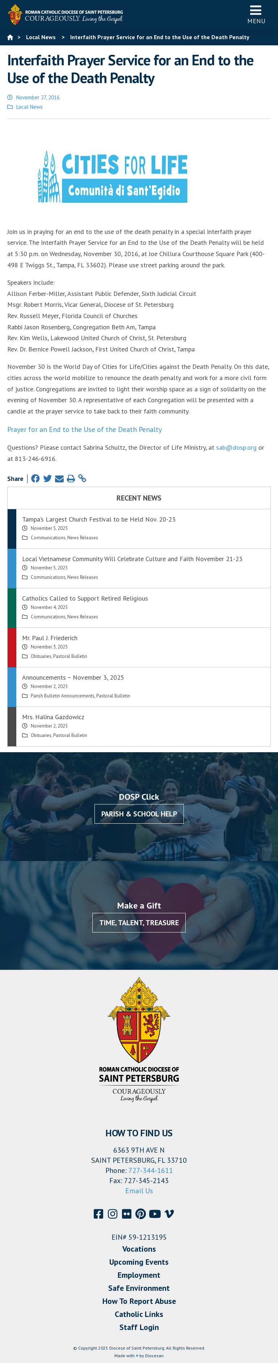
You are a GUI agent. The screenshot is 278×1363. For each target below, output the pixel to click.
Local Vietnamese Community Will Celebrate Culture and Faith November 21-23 (132, 559)
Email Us (139, 1190)
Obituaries (41, 656)
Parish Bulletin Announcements (62, 696)
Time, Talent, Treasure (139, 922)
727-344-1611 (151, 1170)
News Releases (82, 538)
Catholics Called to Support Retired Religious (85, 598)
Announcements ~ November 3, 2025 (73, 677)
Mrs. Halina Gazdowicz (53, 717)
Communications (48, 538)
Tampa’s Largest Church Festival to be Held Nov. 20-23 (99, 519)
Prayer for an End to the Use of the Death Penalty (84, 429)
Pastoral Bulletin (70, 656)
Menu (256, 14)
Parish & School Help (139, 814)
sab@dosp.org (236, 447)
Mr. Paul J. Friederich (49, 638)
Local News (29, 106)
